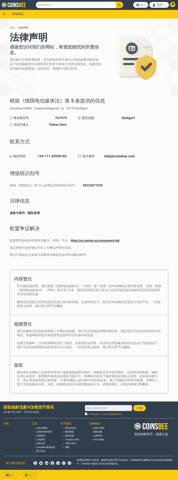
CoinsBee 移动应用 (45, 447)
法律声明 (23, 28)
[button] (172, 5)
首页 (12, 28)
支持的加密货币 (44, 432)
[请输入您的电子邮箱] (108, 408)
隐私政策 (34, 214)
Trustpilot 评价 (72, 439)
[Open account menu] (158, 5)
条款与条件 (17, 214)
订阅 (139, 408)
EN (140, 5)
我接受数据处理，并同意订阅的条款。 (106, 414)
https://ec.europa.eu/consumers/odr (95, 241)
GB (29, 475)
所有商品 (18, 15)
